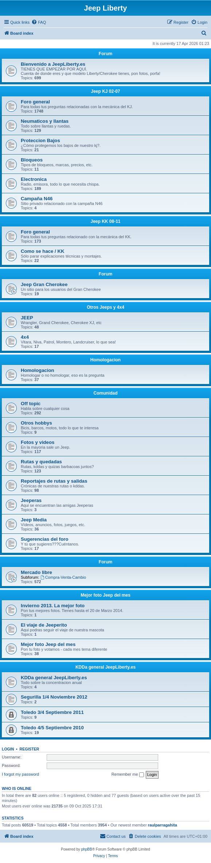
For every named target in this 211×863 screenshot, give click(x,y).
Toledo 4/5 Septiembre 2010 (52, 727)
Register (29, 749)
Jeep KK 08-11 (105, 221)
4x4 (25, 337)
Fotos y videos (37, 442)
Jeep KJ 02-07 (105, 91)
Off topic (30, 403)
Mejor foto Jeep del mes (105, 595)
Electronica (34, 179)
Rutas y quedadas (41, 461)
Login (8, 749)
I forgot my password (20, 774)
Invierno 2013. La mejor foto (53, 605)
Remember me (128, 774)
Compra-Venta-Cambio (63, 577)
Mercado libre (36, 572)
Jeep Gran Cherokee (44, 284)
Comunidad (106, 393)
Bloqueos (32, 160)
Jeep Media (34, 519)
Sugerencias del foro (44, 539)
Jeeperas (31, 500)
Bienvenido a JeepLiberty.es (53, 64)
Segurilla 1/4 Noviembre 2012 (54, 697)
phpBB (86, 849)
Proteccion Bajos (40, 140)
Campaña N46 (36, 198)
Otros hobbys (36, 423)
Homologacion (105, 359)
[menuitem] (38, 22)
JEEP (27, 317)
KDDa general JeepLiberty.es (105, 667)
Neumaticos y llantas (45, 121)
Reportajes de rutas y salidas (54, 481)
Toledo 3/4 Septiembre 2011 (52, 712)
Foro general (35, 101)
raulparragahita (162, 825)
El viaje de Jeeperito (44, 625)
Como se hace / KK (42, 251)
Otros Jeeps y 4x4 (105, 307)
